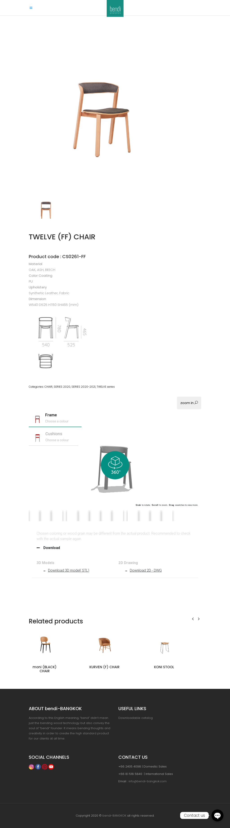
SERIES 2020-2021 (83, 387)
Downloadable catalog (135, 718)
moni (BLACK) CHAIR (45, 669)
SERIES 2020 (62, 387)
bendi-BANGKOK (114, 815)
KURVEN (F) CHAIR (104, 667)
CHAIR (48, 387)
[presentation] (193, 618)
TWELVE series (106, 387)
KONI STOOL (164, 667)
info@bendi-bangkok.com (147, 781)
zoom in (189, 402)
